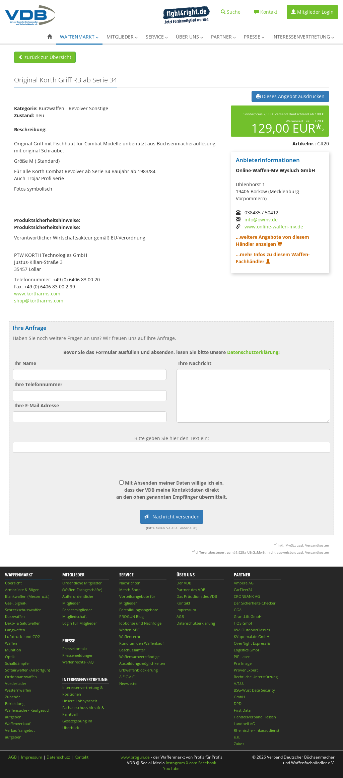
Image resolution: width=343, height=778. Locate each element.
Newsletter (128, 683)
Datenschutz (58, 757)
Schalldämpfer (17, 663)
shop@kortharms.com (38, 300)
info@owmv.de (261, 219)
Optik (10, 656)
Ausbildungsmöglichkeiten (142, 663)
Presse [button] (254, 36)
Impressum (186, 609)
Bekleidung (14, 703)
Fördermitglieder (77, 609)
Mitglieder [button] (122, 36)
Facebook (207, 763)
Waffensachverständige (139, 656)
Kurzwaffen (15, 616)
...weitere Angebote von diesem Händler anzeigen (272, 240)
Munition (13, 649)
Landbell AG (244, 723)
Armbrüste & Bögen (22, 589)
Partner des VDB (191, 589)
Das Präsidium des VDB (197, 596)
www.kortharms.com (37, 293)
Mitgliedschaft (74, 616)
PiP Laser (242, 656)
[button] (49, 37)
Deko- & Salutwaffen (23, 623)
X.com (191, 763)
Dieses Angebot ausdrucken (290, 96)
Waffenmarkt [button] (79, 36)
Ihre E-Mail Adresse (36, 405)
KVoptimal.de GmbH (251, 636)
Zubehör (12, 696)
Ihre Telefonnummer (38, 384)
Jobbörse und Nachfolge (140, 623)
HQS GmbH (244, 623)
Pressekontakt (74, 648)
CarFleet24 (243, 589)
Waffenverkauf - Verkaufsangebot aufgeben (20, 730)
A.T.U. (239, 683)
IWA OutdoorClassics (252, 629)
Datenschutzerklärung (252, 352)
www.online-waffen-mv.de (274, 226)
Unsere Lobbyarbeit (79, 700)
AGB (180, 616)
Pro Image (243, 663)
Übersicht (13, 582)
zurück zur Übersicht (44, 57)
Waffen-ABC (129, 629)
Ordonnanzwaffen (21, 676)
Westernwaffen (18, 690)
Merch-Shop (130, 589)
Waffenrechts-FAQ (78, 661)
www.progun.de (135, 757)
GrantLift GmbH (248, 616)
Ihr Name (25, 363)
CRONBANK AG (247, 596)
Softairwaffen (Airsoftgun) (27, 670)
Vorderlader (15, 683)
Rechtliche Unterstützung (256, 676)
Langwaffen (15, 629)
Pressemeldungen (77, 655)
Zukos (239, 743)
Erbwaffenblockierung (138, 670)
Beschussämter (132, 649)
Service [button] (157, 36)
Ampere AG (244, 582)
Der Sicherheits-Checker (255, 603)
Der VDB (184, 582)
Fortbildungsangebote (138, 609)
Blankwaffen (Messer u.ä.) (27, 596)
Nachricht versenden (172, 516)
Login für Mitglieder (79, 623)
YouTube (171, 768)
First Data (242, 710)
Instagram (175, 763)
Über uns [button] (189, 36)
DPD (238, 703)
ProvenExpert (246, 670)
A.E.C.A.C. (127, 676)
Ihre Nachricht (194, 363)
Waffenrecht (129, 636)
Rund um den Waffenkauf (141, 643)
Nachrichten (129, 582)
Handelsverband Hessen (255, 716)
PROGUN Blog (131, 616)
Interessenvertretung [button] (303, 36)
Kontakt (183, 603)
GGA (238, 609)
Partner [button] (223, 36)
